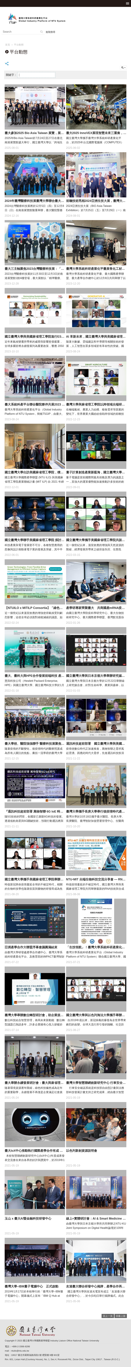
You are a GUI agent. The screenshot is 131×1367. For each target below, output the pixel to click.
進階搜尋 (50, 32)
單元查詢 (123, 68)
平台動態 (19, 44)
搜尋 (42, 31)
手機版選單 (127, 3)
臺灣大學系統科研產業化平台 (65, 18)
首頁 (7, 44)
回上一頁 (108, 1316)
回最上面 (120, 1316)
